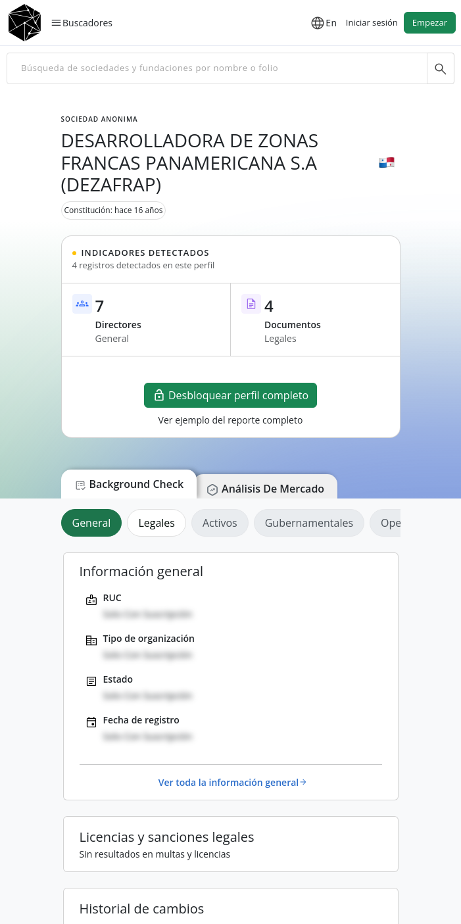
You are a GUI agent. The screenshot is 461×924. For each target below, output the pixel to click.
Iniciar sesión (372, 22)
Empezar (429, 22)
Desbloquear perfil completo (230, 395)
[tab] (94, 523)
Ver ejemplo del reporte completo (230, 420)
